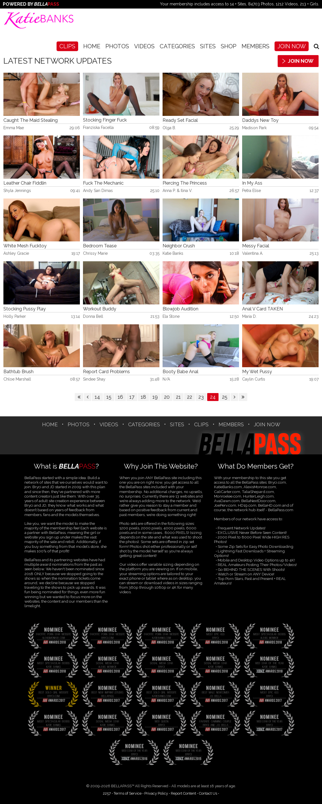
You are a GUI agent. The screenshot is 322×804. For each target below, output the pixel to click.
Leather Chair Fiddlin (24, 183)
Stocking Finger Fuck (105, 120)
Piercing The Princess (185, 183)
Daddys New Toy (260, 120)
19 (155, 397)
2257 (107, 793)
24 (213, 397)
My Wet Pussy (257, 371)
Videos (144, 46)
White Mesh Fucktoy (25, 246)
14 (97, 397)
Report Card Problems (106, 371)
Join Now (291, 46)
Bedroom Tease (100, 246)
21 (178, 397)
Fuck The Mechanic (103, 183)
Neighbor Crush (179, 246)
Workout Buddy (99, 309)
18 (143, 397)
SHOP (228, 46)
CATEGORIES (177, 46)
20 (167, 397)
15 (108, 397)
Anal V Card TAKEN (262, 309)
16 (120, 397)
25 (224, 397)
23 (201, 397)
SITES (208, 46)
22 (189, 397)
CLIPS (67, 46)
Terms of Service (128, 793)
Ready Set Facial (180, 120)
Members (255, 46)
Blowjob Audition (180, 309)
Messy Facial (255, 246)
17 (131, 397)
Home (91, 46)
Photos (117, 46)
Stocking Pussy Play (24, 309)
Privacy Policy (156, 793)
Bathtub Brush (18, 371)
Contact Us (208, 793)
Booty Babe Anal (180, 371)
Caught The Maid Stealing (30, 120)
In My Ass (252, 183)
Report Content (183, 793)
